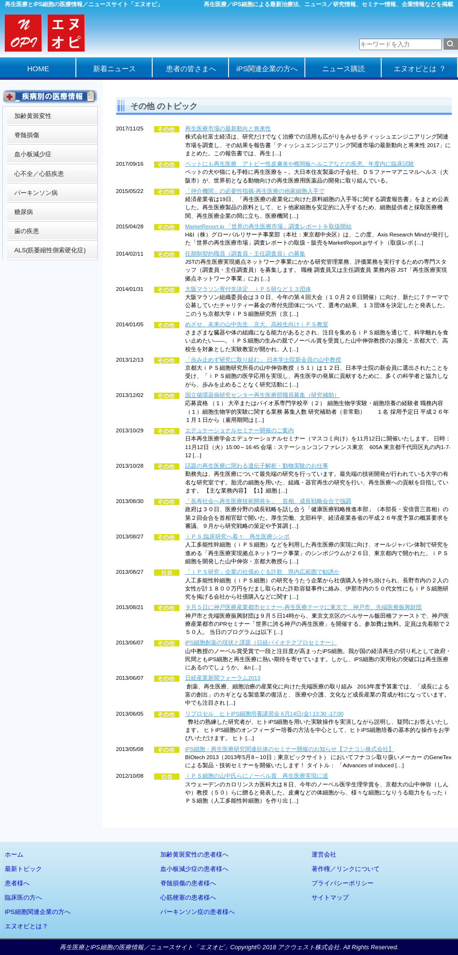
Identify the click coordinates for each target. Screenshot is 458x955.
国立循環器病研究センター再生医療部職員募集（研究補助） (262, 395)
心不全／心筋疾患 (39, 173)
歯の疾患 (26, 231)
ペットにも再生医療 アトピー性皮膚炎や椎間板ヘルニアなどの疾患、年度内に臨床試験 (299, 164)
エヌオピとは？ (26, 926)
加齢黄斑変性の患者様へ (194, 854)
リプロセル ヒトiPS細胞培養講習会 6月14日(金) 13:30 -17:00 (264, 714)
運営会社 (324, 854)
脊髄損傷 (26, 135)
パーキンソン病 (36, 192)
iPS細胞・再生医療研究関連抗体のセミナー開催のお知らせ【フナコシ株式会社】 (289, 749)
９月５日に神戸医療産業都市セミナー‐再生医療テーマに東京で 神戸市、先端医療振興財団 (303, 607)
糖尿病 (23, 211)
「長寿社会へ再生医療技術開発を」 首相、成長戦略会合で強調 (268, 501)
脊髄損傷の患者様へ (188, 883)
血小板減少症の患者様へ (194, 868)
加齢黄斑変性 (33, 115)
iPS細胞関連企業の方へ (38, 911)
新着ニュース (114, 68)
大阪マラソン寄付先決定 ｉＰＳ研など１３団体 (248, 289)
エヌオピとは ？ (420, 68)
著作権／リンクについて (346, 868)
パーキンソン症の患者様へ (197, 911)
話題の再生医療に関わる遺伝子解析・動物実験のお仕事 (256, 466)
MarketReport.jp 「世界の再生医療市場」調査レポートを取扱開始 (268, 226)
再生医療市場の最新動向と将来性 (228, 128)
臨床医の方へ (23, 897)
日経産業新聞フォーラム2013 (222, 678)
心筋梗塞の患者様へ (188, 897)
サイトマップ (330, 897)
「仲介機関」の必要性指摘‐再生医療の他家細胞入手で (254, 191)
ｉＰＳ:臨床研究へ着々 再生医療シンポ (237, 536)
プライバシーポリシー (343, 883)
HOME (38, 68)
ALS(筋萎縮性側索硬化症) (50, 250)
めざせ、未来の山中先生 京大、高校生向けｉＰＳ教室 (256, 324)
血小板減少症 (33, 154)
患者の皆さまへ (191, 68)
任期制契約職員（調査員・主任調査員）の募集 (245, 254)
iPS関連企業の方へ (267, 68)
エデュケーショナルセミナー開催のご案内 (239, 430)
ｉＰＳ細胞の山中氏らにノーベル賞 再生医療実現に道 (256, 776)
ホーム (14, 854)
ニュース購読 (343, 68)
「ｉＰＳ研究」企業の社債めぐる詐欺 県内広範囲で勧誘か (262, 572)
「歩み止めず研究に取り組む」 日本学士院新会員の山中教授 (263, 360)
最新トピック (23, 868)
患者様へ (17, 883)
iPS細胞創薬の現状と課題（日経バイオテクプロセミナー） (261, 642)
